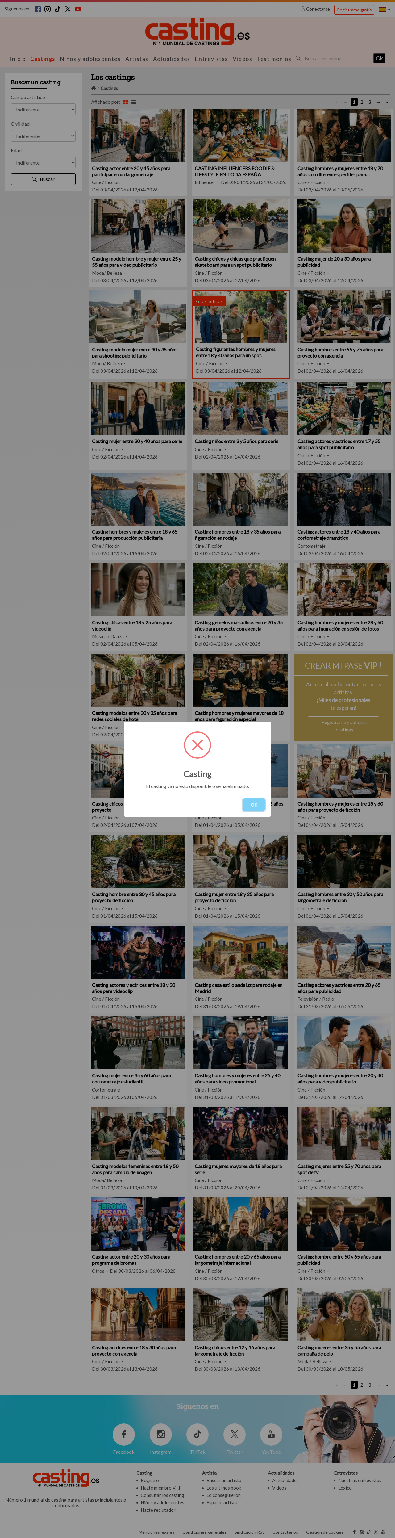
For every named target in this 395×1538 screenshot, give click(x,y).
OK (254, 804)
